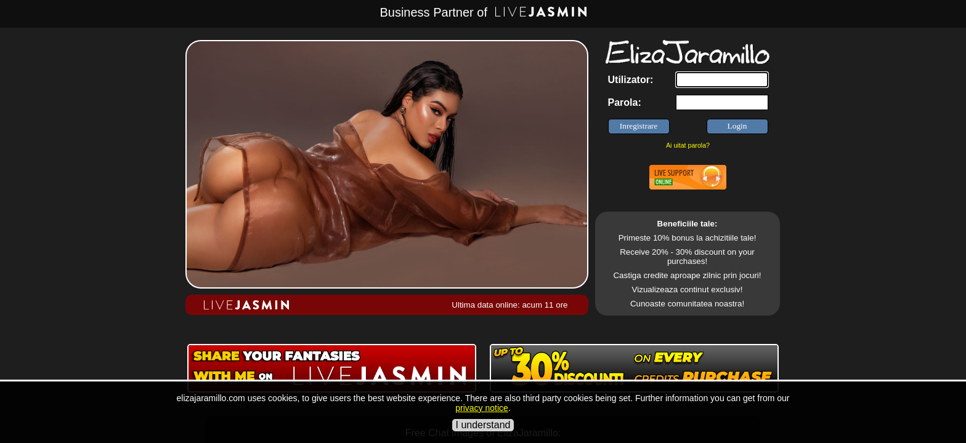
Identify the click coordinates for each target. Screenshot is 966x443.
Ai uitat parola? (688, 145)
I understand (483, 425)
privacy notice (481, 408)
